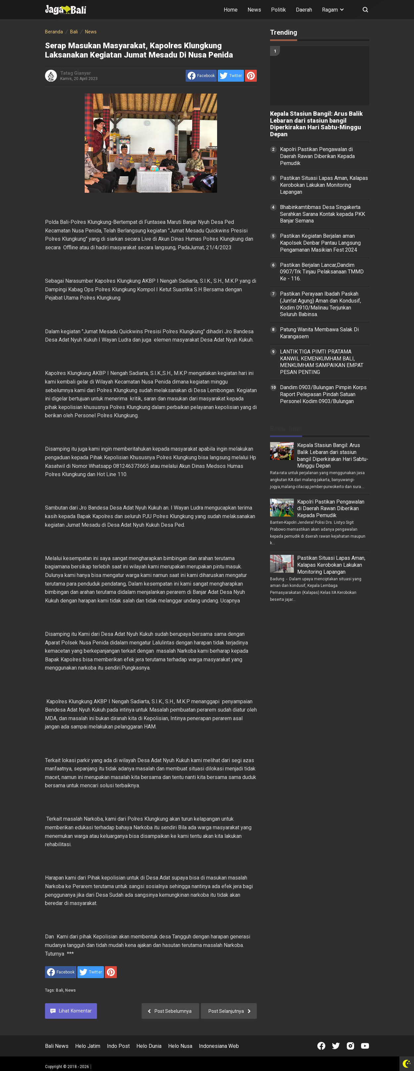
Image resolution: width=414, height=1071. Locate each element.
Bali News (57, 1046)
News (254, 10)
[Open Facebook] (321, 1046)
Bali (59, 990)
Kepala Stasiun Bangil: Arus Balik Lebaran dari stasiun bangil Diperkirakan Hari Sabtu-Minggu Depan (316, 124)
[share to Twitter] (231, 76)
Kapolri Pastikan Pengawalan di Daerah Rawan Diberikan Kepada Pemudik (317, 156)
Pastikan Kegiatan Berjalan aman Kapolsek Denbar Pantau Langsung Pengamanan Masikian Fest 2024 (320, 243)
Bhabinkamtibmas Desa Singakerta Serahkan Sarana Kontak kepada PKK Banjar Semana (322, 214)
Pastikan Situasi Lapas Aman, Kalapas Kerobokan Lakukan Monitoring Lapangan (324, 185)
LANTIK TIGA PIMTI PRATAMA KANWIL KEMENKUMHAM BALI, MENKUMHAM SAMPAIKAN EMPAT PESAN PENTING (321, 362)
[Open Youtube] (365, 1046)
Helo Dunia (148, 1046)
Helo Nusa (180, 1046)
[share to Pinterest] (251, 76)
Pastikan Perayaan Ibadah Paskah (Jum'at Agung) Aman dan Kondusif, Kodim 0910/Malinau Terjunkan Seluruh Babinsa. (320, 304)
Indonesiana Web (219, 1046)
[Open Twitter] (336, 1046)
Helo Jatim (87, 1046)
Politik (278, 10)
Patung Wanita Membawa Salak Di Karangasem (319, 333)
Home (231, 10)
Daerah (304, 10)
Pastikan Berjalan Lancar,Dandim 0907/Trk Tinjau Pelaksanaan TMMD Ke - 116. (322, 272)
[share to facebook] (201, 76)
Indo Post (118, 1046)
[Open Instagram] (350, 1046)
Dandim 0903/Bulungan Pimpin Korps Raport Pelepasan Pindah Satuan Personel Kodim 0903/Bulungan (323, 394)
